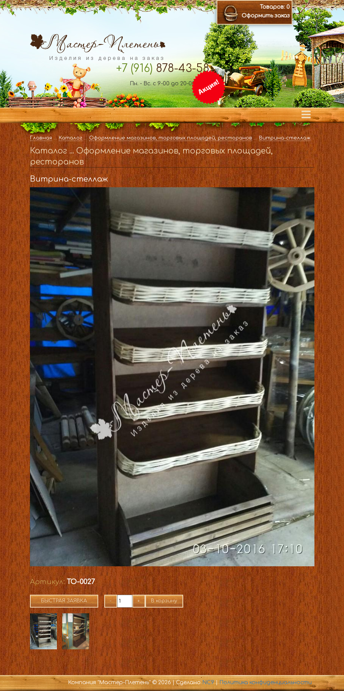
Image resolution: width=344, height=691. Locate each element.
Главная (41, 138)
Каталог (70, 138)
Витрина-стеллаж (285, 138)
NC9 (208, 682)
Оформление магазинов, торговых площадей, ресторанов (170, 138)
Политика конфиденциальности (265, 682)
